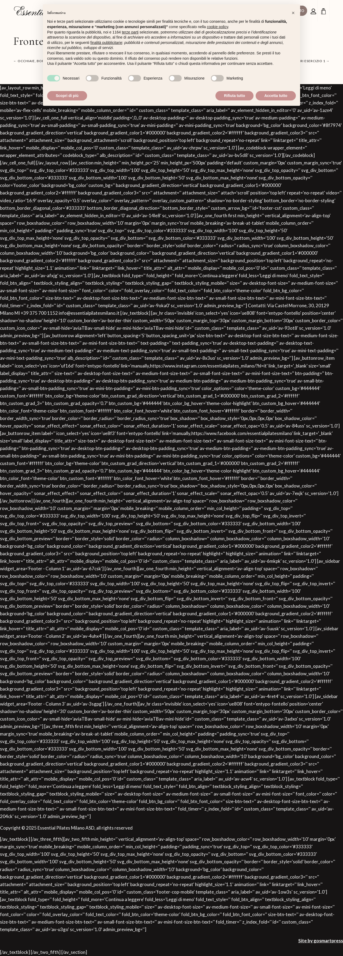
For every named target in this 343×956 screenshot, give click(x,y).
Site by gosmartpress (320, 940)
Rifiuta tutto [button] (234, 95)
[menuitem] (314, 11)
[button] (293, 13)
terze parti (130, 32)
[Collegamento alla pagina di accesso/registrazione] (314, 11)
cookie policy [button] (217, 27)
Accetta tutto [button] (275, 95)
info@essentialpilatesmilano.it (89, 313)
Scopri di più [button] (67, 95)
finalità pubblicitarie (106, 42)
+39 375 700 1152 (39, 313)
